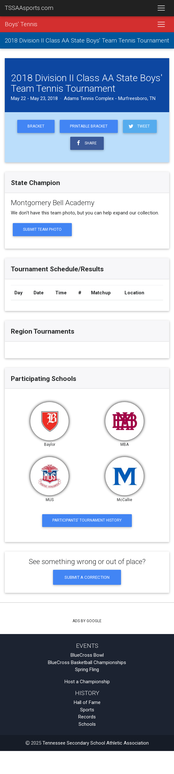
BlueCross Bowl (87, 655)
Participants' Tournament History (87, 520)
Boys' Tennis (21, 24)
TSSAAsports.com (29, 8)
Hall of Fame (87, 702)
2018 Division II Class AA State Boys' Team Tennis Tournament (87, 40)
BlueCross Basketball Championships (87, 662)
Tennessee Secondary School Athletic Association (95, 743)
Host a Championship (87, 682)
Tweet (139, 126)
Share (86, 143)
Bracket (35, 126)
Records (87, 717)
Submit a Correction (87, 577)
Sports (87, 710)
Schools (87, 724)
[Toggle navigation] (161, 8)
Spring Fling (87, 669)
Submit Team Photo (42, 229)
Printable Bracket (89, 126)
